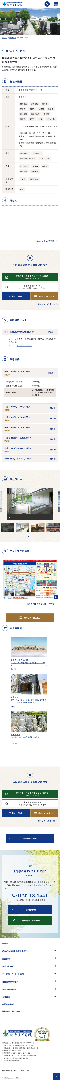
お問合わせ (24, 909)
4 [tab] (31, 536)
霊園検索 (12, 37)
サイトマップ (26, 1070)
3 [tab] (28, 536)
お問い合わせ (16, 296)
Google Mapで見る (45, 241)
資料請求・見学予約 (11, 1011)
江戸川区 (14, 743)
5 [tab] (34, 536)
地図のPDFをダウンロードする (40, 604)
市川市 (13, 669)
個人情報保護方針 (9, 1070)
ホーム (4, 37)
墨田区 (13, 706)
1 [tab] (22, 536)
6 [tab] (37, 536)
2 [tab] (25, 536)
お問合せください (24, 345)
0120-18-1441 (30, 895)
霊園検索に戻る (30, 838)
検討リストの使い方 (46, 304)
